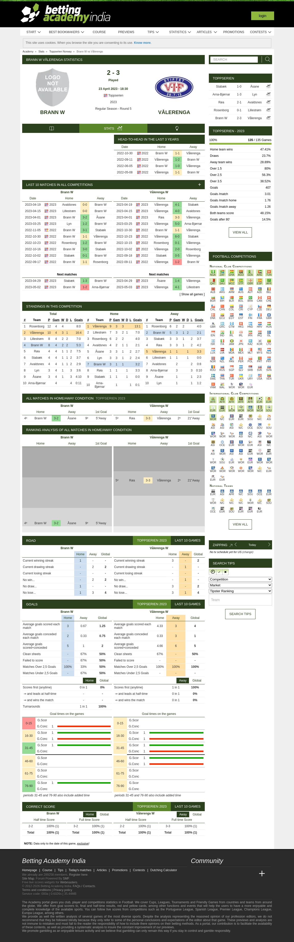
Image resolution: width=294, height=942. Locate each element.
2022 (145, 153)
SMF (66, 878)
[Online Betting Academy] (224, 873)
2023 (113, 102)
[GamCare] (50, 937)
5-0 (177, 224)
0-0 (85, 204)
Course (99, 32)
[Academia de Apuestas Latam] (242, 873)
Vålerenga (174, 112)
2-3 (239, 118)
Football (127, 902)
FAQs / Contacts (84, 886)
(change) (247, 551)
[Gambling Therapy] (57, 937)
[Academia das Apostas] (204, 873)
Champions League (257, 909)
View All (240, 524)
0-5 (177, 255)
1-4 (177, 281)
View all (240, 232)
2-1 (239, 102)
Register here (78, 875)
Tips (153, 32)
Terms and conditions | (38, 890)
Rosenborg (69, 243)
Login (262, 16)
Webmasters (68, 882)
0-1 (85, 255)
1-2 (177, 159)
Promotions (233, 32)
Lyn (69, 224)
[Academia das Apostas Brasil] (214, 873)
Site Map (28, 878)
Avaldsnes (69, 204)
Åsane (100, 217)
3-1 (85, 230)
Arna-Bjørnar (100, 287)
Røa (161, 217)
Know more (142, 43)
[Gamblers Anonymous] (63, 937)
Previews (126, 32)
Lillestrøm (69, 211)
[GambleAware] (34, 937)
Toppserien (113, 95)
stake (49, 923)
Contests (261, 32)
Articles (207, 32)
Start (34, 32)
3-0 (85, 249)
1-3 (85, 281)
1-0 (177, 166)
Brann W (52, 112)
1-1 (177, 153)
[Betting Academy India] (195, 873)
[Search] (266, 59)
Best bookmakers (66, 32)
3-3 (177, 217)
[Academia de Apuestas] (233, 873)
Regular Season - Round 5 (113, 108)
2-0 (177, 249)
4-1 (177, 204)
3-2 (85, 217)
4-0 (177, 211)
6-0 (177, 236)
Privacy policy (63, 890)
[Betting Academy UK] (252, 873)
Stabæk (100, 230)
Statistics (180, 32)
